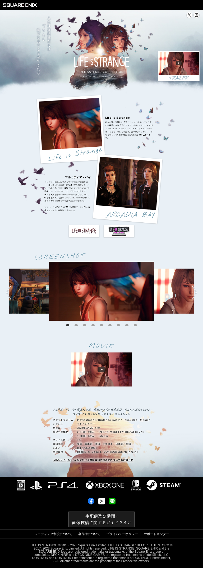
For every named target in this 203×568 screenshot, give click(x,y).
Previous (9, 292)
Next (194, 292)
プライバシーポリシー (122, 534)
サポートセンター (156, 534)
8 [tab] (126, 325)
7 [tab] (118, 325)
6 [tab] (110, 325)
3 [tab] (84, 325)
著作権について (89, 534)
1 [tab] (67, 325)
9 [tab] (135, 325)
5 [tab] (101, 325)
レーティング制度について (53, 534)
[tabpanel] (101, 291)
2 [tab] (76, 325)
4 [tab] (93, 325)
